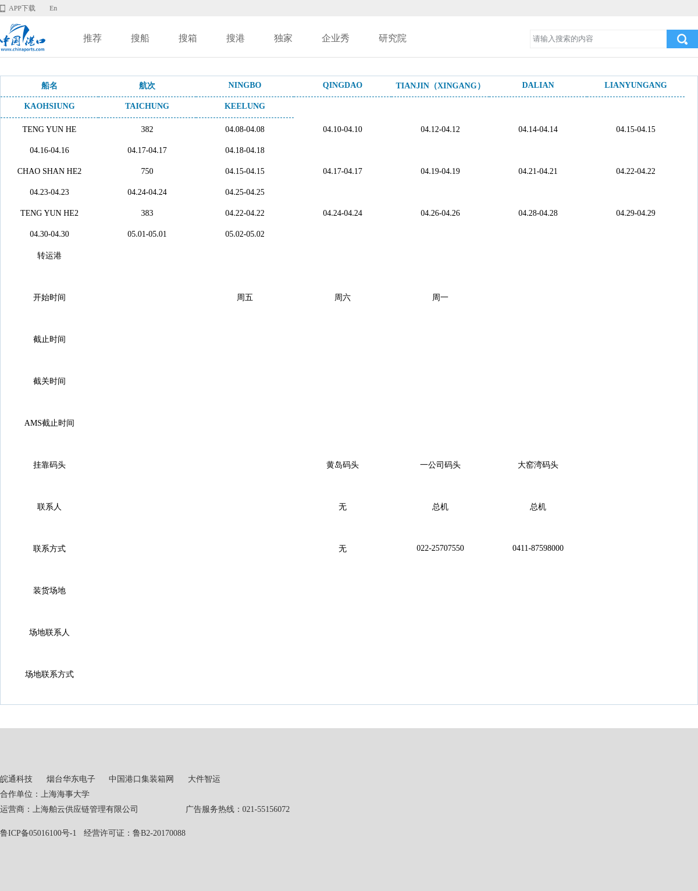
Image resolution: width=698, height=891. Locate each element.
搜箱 (188, 38)
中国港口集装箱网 (141, 779)
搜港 (235, 38)
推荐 (92, 38)
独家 (283, 38)
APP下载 (22, 8)
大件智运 (204, 779)
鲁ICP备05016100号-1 (38, 833)
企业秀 (336, 38)
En (53, 8)
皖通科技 (16, 779)
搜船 (140, 38)
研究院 (393, 38)
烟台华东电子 (71, 779)
